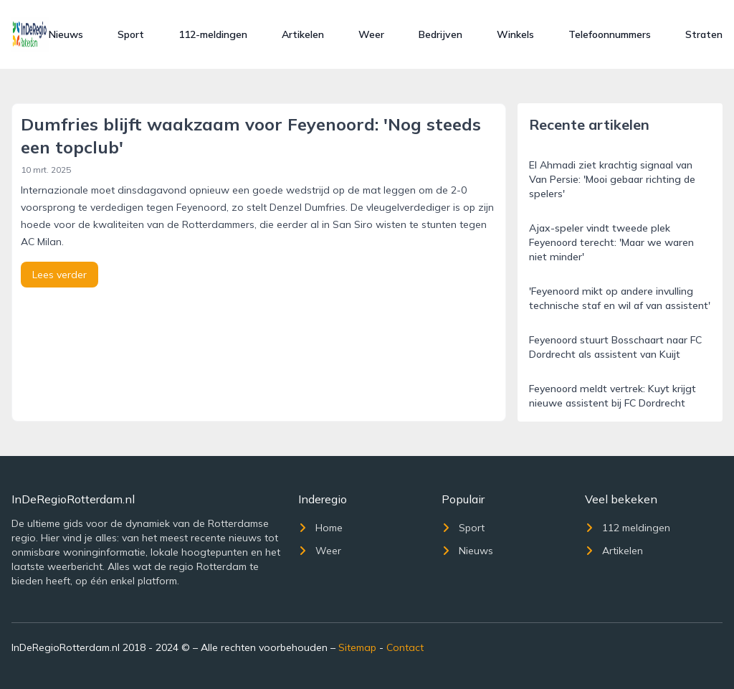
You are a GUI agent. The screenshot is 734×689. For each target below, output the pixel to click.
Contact (405, 647)
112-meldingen (212, 34)
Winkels (515, 34)
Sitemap (357, 647)
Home (320, 527)
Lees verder (59, 274)
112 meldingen (627, 527)
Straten (704, 34)
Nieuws (66, 34)
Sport (131, 34)
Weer (371, 34)
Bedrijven (440, 34)
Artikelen (303, 34)
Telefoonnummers (609, 34)
